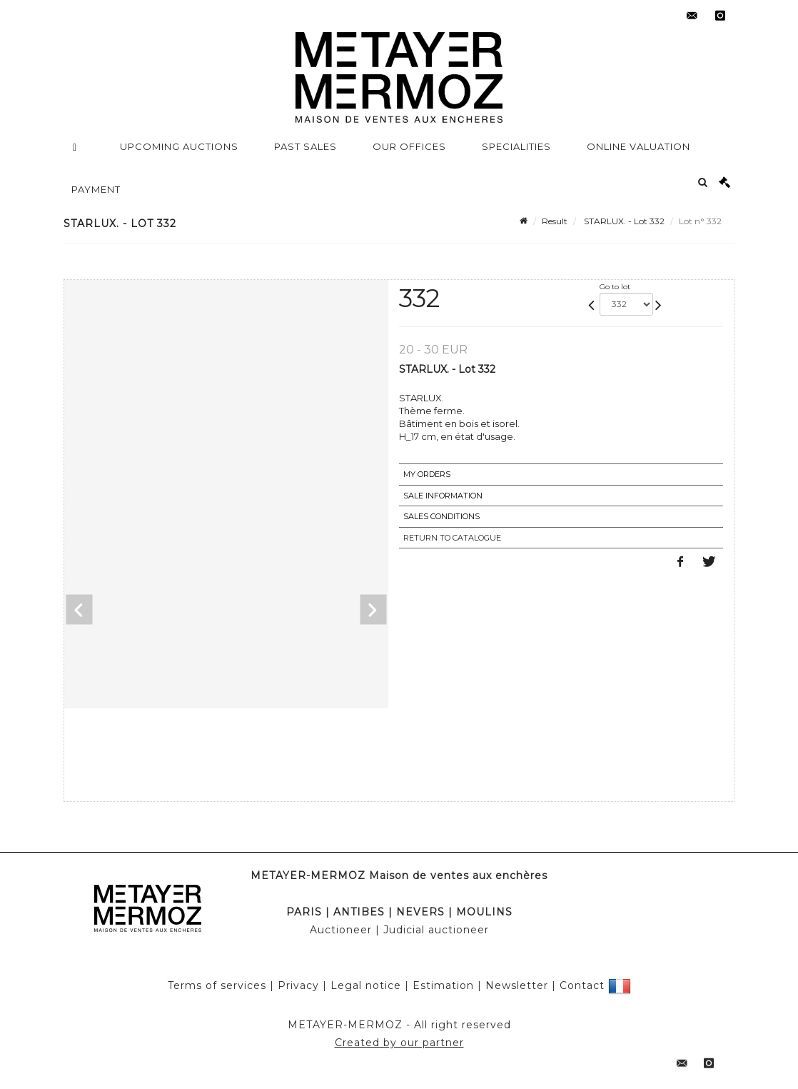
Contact (582, 985)
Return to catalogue (452, 538)
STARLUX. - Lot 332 (623, 221)
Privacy (298, 985)
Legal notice (365, 985)
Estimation (443, 985)
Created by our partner (399, 1042)
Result (554, 221)
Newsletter (516, 985)
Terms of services (217, 985)
